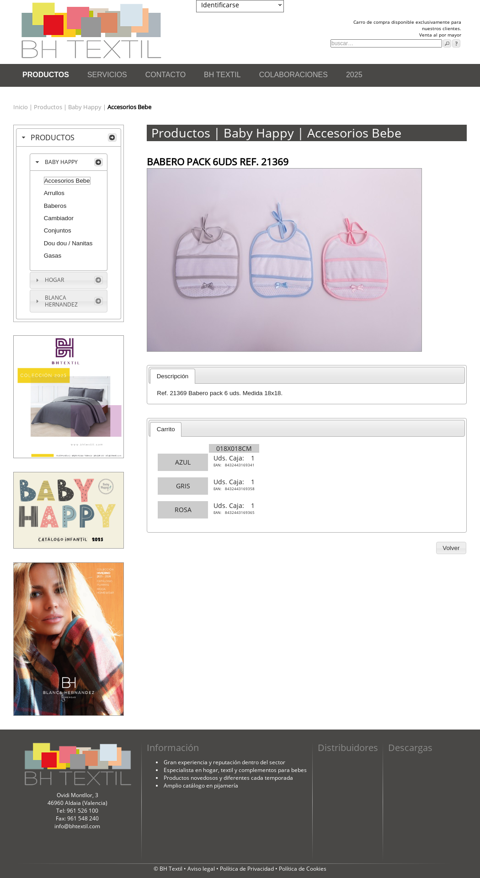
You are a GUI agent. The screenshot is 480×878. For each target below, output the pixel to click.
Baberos (55, 205)
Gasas (53, 255)
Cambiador (59, 218)
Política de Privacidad (247, 869)
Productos (49, 107)
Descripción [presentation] (173, 376)
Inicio (21, 107)
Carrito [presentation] (166, 429)
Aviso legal (201, 869)
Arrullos (54, 193)
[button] (451, 548)
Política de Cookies (302, 869)
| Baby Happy (83, 107)
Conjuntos (57, 230)
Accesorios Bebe (67, 180)
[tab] (68, 137)
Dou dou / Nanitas (68, 243)
